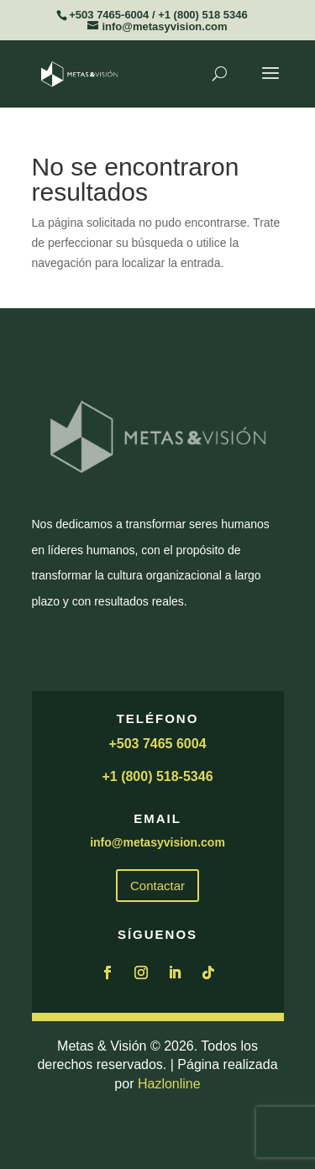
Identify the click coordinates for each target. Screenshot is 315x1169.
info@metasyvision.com (157, 842)
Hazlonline (169, 1084)
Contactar (157, 885)
